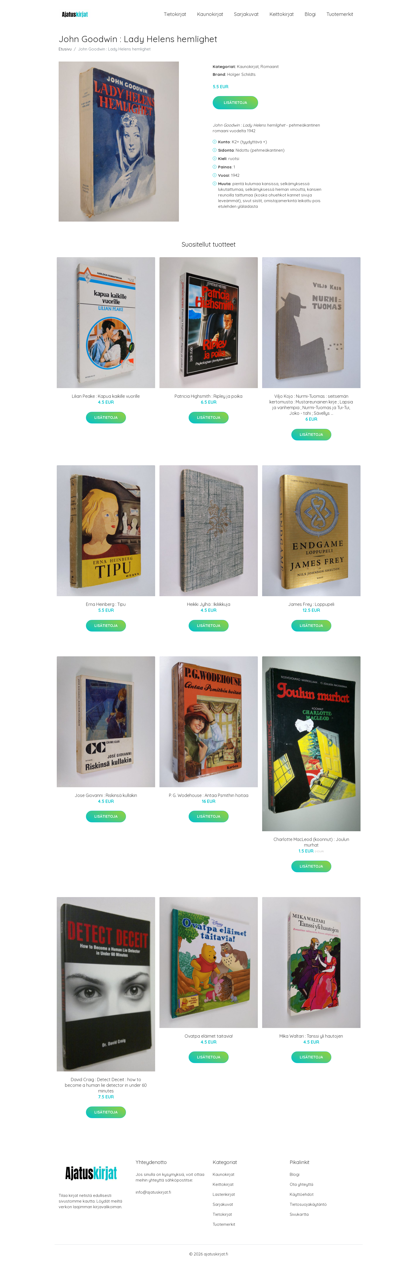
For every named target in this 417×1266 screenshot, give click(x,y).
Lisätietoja (235, 105)
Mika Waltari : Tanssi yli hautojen (311, 1038)
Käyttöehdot (301, 1197)
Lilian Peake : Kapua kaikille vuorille (106, 399)
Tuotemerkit (339, 15)
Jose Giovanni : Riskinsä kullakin (106, 798)
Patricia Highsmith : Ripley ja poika (208, 399)
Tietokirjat (175, 15)
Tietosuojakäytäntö (308, 1207)
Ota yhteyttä (301, 1187)
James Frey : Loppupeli (311, 607)
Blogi (310, 15)
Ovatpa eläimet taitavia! (209, 1038)
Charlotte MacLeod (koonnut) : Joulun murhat (311, 845)
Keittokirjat (281, 15)
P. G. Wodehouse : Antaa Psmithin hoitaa (208, 798)
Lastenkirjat (224, 1197)
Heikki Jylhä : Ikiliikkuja (208, 607)
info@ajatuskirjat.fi (153, 1194)
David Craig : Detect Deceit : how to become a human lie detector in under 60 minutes (106, 1088)
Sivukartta (299, 1217)
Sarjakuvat (246, 15)
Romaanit (270, 69)
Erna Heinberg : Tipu (106, 607)
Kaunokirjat (210, 15)
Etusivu (65, 51)
